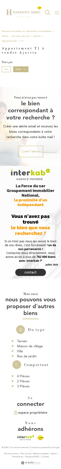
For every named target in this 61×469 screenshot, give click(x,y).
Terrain (22, 367)
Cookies (45, 457)
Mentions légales (40, 453)
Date (21, 69)
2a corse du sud (20, 36)
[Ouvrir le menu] (57, 13)
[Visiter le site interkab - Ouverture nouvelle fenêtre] (25, 437)
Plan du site (25, 453)
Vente (5, 36)
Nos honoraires (11, 453)
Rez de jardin (27, 383)
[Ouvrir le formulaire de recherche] (47, 13)
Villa (20, 378)
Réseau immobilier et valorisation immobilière (27, 31)
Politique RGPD (32, 456)
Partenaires (17, 456)
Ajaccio (37, 36)
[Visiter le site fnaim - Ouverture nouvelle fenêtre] (40, 437)
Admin (54, 453)
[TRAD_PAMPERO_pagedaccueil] (24, 17)
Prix (6, 69)
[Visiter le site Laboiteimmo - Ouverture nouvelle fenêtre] (30, 463)
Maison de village (30, 373)
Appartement (9, 41)
